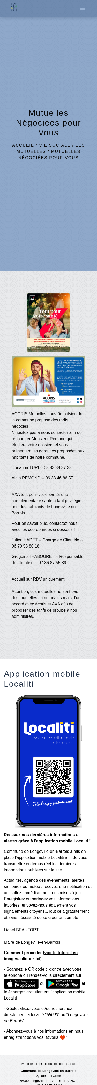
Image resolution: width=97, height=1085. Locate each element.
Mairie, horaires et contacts (48, 1064)
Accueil (23, 145)
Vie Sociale (55, 145)
